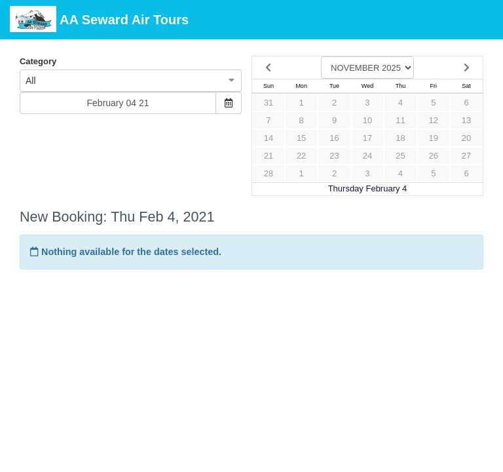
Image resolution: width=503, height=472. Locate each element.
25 (400, 156)
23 (334, 156)
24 (367, 156)
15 (301, 138)
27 (466, 156)
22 (301, 156)
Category (38, 61)
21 (268, 156)
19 (433, 138)
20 (466, 138)
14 (268, 138)
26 (433, 156)
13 (466, 120)
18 (400, 138)
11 (400, 120)
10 (367, 120)
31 (268, 103)
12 (433, 120)
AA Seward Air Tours (99, 20)
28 (268, 173)
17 (367, 138)
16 (334, 138)
